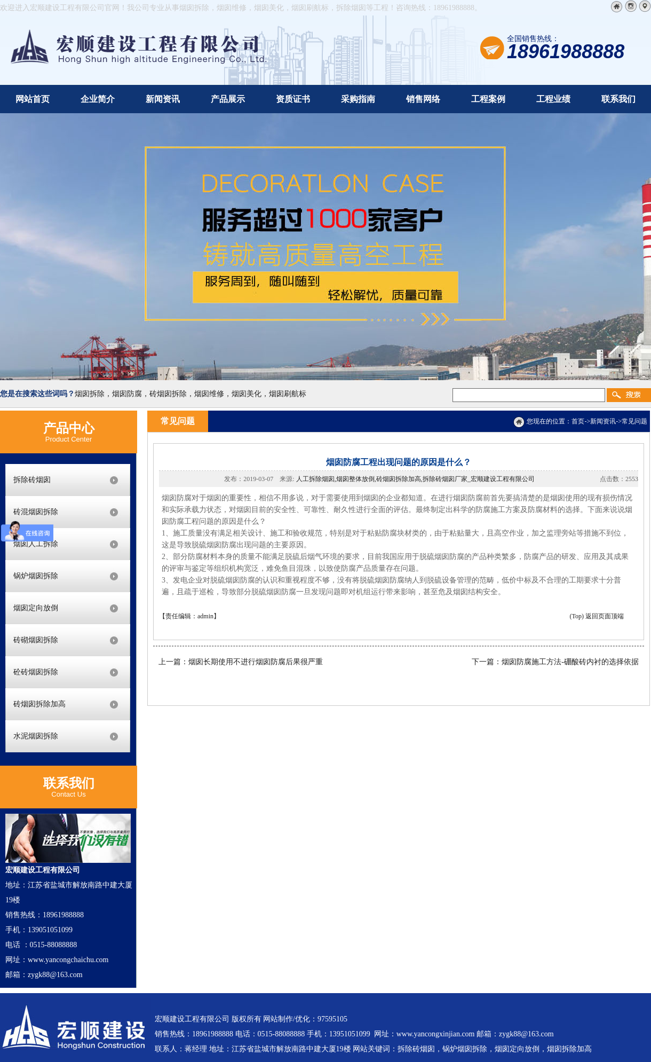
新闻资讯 (603, 421)
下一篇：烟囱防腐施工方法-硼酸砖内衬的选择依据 (555, 662)
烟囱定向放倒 (35, 608)
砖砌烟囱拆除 (35, 640)
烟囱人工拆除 (35, 544)
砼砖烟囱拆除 (35, 672)
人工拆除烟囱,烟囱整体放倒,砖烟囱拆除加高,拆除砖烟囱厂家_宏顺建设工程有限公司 (415, 479)
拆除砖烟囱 (32, 480)
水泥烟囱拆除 (35, 736)
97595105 (332, 1019)
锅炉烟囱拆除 (35, 576)
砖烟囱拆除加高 (39, 704)
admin (205, 616)
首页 (577, 421)
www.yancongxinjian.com (435, 1034)
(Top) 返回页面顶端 (597, 616)
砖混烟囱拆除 (35, 512)
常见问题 (634, 421)
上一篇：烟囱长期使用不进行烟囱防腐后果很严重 (240, 662)
